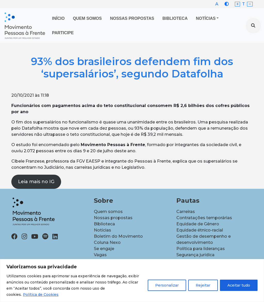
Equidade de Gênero (197, 223)
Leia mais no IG (36, 181)
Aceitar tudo (238, 285)
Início (58, 18)
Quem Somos (87, 18)
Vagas (100, 254)
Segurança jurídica (195, 254)
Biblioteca (175, 18)
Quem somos (108, 211)
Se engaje (104, 248)
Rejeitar (203, 285)
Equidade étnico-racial (199, 230)
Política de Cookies (41, 294)
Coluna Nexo (107, 242)
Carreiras (185, 211)
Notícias (206, 18)
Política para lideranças (200, 248)
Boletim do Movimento (118, 236)
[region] (132, 280)
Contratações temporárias (204, 217)
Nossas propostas (132, 18)
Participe (63, 33)
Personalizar (167, 285)
